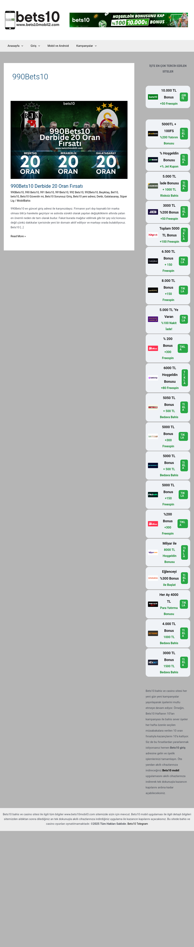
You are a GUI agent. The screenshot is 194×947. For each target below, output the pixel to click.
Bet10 (118, 192)
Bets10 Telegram (138, 823)
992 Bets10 (79, 192)
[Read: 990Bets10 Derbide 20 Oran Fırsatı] (69, 139)
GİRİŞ (183, 97)
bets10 (15, 196)
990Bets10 (17, 192)
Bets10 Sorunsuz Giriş (60, 196)
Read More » (18, 236)
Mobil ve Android (53, 46)
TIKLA (183, 133)
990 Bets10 (33, 192)
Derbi (103, 196)
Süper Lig (17, 200)
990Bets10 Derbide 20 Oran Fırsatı (48, 186)
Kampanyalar (80, 45)
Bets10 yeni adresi (87, 196)
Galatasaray (115, 196)
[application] (20, 45)
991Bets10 (63, 192)
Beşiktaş (107, 192)
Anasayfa (14, 45)
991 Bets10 (48, 192)
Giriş (32, 45)
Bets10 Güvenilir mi (33, 196)
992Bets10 (94, 192)
